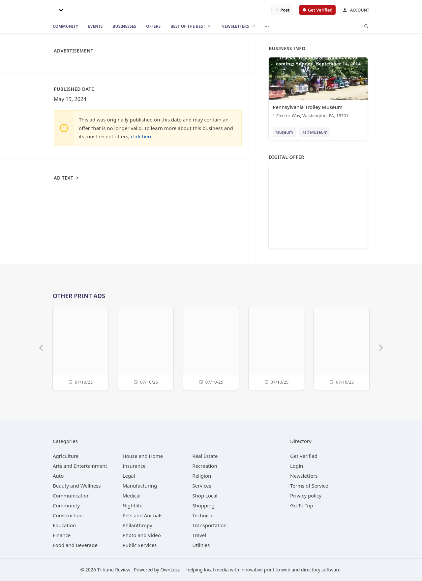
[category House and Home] (143, 456)
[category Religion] (201, 475)
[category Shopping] (203, 505)
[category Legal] (129, 475)
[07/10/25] (80, 347)
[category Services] (201, 485)
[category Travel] (199, 535)
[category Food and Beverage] (75, 545)
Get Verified (303, 456)
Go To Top (301, 505)
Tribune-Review (114, 569)
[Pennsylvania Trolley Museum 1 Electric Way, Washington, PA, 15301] (318, 89)
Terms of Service (309, 485)
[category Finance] (62, 535)
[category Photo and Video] (142, 535)
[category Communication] (71, 495)
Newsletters (304, 475)
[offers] (153, 26)
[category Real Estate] (205, 456)
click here (142, 136)
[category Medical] (132, 495)
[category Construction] (68, 515)
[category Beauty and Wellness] (77, 485)
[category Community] (66, 505)
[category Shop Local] (204, 495)
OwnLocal (171, 569)
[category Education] (64, 525)
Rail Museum (315, 132)
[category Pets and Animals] (143, 515)
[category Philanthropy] (137, 525)
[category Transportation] (209, 525)
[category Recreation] (204, 465)
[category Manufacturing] (140, 485)
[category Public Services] (140, 545)
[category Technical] (203, 515)
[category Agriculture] (65, 456)
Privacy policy (305, 495)
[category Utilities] (201, 545)
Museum (284, 132)
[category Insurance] (134, 465)
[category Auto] (58, 475)
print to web (277, 569)
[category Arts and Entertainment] (80, 465)
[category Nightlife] (133, 505)
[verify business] (317, 10)
